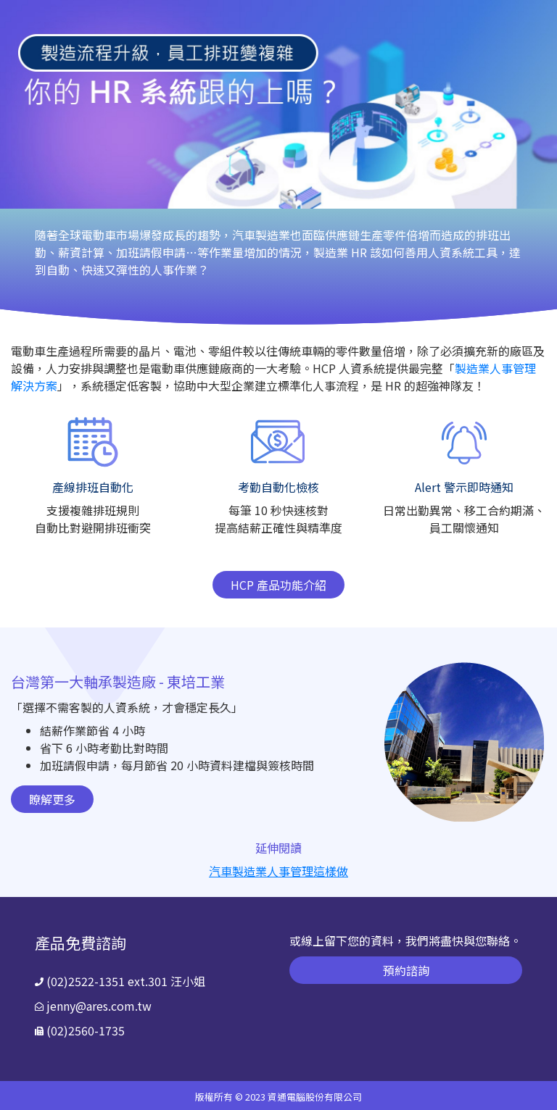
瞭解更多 (52, 799)
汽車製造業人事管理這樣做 (278, 871)
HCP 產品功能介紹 (278, 584)
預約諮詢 (406, 970)
